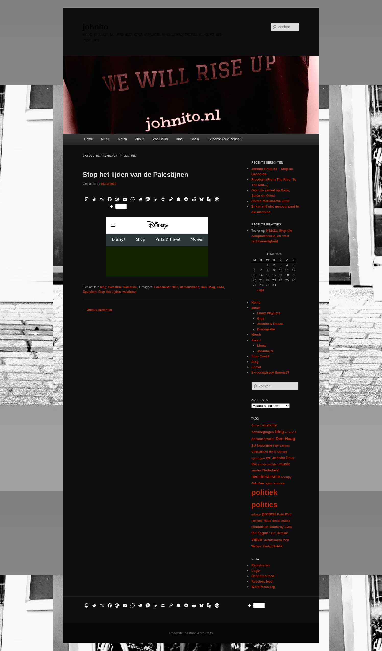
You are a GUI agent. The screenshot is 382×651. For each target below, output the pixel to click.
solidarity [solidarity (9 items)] (276, 527)
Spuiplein (90, 292)
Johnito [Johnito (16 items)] (278, 458)
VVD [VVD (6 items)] (286, 539)
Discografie (266, 329)
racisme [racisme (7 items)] (256, 520)
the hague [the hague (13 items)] (259, 533)
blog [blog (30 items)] (279, 431)
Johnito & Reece (270, 324)
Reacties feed (262, 581)
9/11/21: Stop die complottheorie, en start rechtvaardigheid (271, 236)
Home (88, 139)
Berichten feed (262, 576)
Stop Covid (160, 139)
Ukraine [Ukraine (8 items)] (282, 533)
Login (255, 571)
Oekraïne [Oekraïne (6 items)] (257, 483)
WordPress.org (263, 587)
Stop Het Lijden (109, 292)
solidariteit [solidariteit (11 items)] (259, 527)
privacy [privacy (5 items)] (256, 514)
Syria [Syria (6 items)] (288, 526)
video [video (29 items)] (256, 539)
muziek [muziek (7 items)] (256, 470)
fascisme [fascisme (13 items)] (264, 445)
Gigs (261, 318)
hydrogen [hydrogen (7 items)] (258, 458)
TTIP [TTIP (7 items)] (272, 533)
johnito (95, 26)
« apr (260, 290)
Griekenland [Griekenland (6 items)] (259, 451)
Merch (122, 139)
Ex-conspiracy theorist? (225, 139)
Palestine (130, 287)
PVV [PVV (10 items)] (288, 514)
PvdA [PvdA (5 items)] (280, 514)
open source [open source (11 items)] (275, 483)
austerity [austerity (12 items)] (269, 425)
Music (105, 139)
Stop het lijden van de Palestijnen (135, 174)
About (139, 139)
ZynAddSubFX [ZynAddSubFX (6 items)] (273, 546)
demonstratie (189, 287)
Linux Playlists (268, 313)
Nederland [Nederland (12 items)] (270, 470)
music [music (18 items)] (284, 464)
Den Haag (208, 287)
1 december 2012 (165, 287)
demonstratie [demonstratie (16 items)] (262, 439)
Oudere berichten (97, 310)
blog (103, 287)
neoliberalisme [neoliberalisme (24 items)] (265, 476)
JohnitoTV (265, 351)
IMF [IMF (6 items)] (268, 458)
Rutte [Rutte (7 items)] (267, 520)
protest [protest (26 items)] (269, 513)
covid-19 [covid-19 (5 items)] (290, 432)
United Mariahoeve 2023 (270, 201)
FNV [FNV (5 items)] (276, 445)
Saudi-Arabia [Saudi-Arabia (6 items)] (281, 520)
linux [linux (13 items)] (290, 458)
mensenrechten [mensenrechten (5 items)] (268, 464)
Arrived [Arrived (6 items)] (256, 425)
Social (195, 139)
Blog (179, 139)
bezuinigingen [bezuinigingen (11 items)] (262, 432)
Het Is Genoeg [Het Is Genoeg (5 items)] (278, 451)
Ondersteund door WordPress (191, 633)
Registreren (260, 565)
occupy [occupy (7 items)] (286, 477)
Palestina (115, 287)
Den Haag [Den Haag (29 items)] (285, 438)
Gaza (220, 287)
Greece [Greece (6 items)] (285, 445)
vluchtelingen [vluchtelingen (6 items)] (273, 539)
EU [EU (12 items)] (253, 445)
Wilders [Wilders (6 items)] (256, 546)
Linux (261, 345)
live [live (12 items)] (254, 464)
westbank (129, 292)
